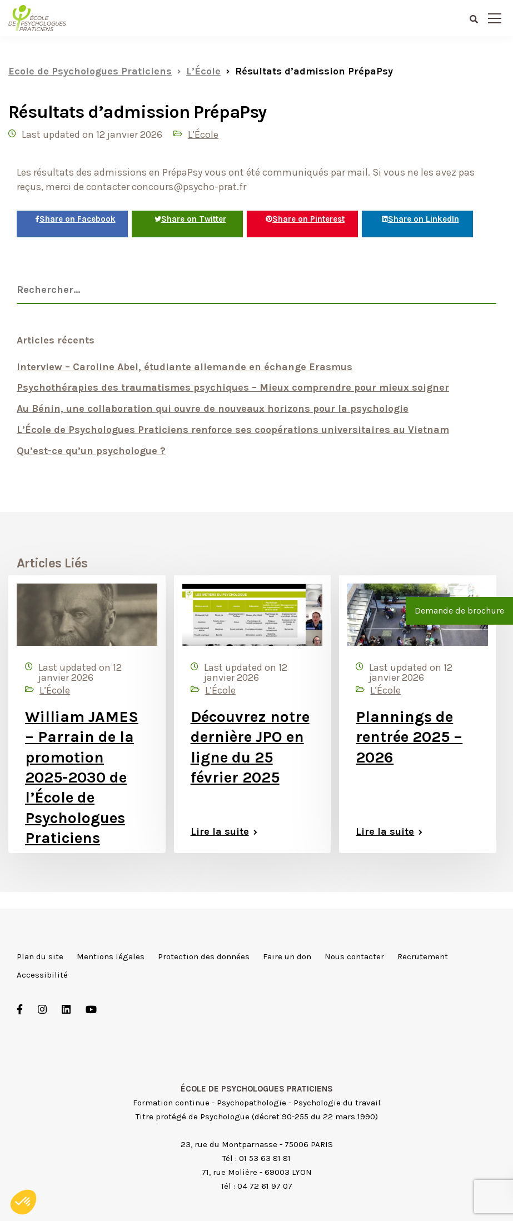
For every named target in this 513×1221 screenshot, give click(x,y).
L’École (203, 134)
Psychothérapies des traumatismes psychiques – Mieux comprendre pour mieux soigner (233, 387)
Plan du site (40, 956)
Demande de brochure (459, 610)
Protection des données (204, 956)
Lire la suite (220, 831)
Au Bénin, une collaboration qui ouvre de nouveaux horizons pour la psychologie (213, 408)
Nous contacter (354, 956)
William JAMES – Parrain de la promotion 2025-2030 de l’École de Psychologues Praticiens (81, 777)
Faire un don (287, 956)
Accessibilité (42, 975)
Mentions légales (111, 956)
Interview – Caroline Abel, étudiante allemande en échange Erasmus (184, 367)
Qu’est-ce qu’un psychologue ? (91, 451)
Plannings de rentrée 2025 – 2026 (409, 736)
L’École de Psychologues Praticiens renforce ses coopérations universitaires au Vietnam (233, 429)
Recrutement (422, 956)
